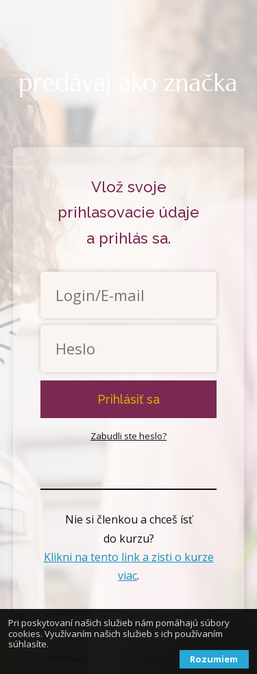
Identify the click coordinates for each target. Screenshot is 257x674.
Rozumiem (214, 659)
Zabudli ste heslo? (128, 436)
